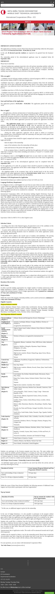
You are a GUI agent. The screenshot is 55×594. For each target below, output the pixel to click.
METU (2, 2)
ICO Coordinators (5, 574)
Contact (3, 572)
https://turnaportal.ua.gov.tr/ (45, 128)
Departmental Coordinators (8, 576)
